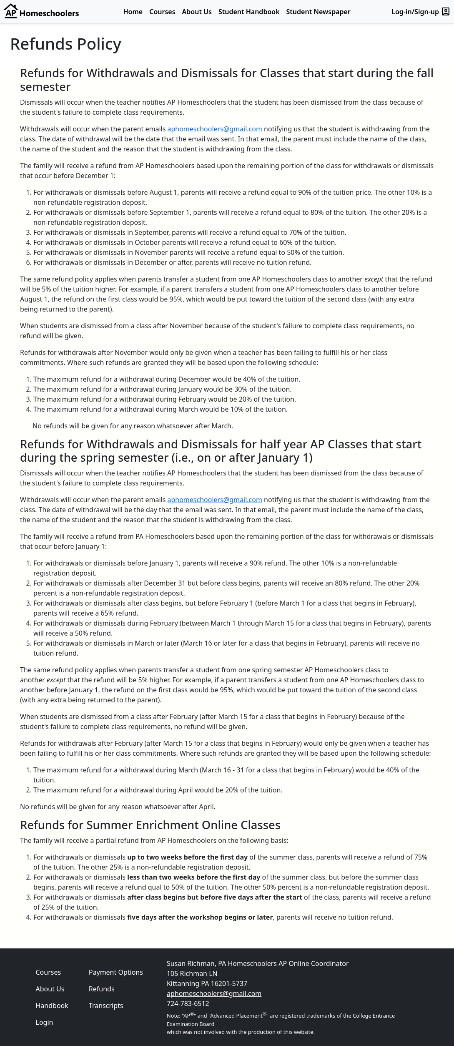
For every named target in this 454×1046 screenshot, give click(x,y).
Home (133, 11)
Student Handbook (249, 11)
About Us (197, 11)
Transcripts (106, 1005)
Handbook (52, 1005)
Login (44, 1022)
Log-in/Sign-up (421, 12)
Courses (162, 11)
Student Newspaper (318, 11)
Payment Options (116, 972)
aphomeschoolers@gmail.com (214, 128)
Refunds (102, 988)
